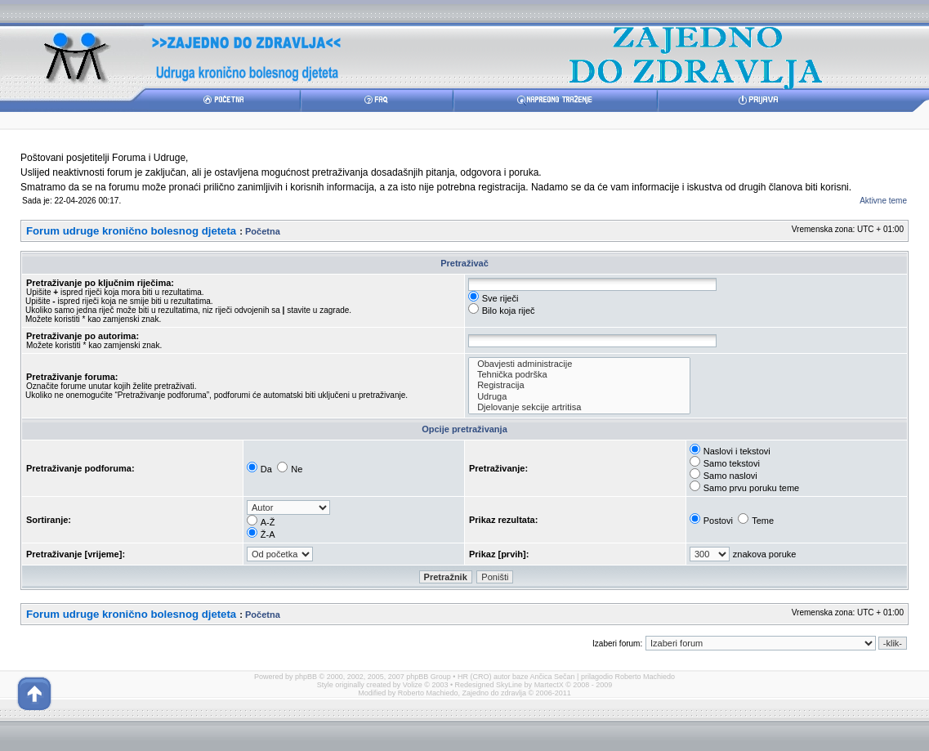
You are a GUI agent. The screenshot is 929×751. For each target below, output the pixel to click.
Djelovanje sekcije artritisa (579, 407)
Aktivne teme (883, 200)
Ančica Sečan (552, 677)
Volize (412, 685)
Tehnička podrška (579, 374)
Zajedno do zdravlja (495, 693)
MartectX (549, 685)
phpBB (306, 677)
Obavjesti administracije (579, 364)
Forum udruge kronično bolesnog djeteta (131, 231)
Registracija (579, 385)
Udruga (579, 396)
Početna (262, 231)
